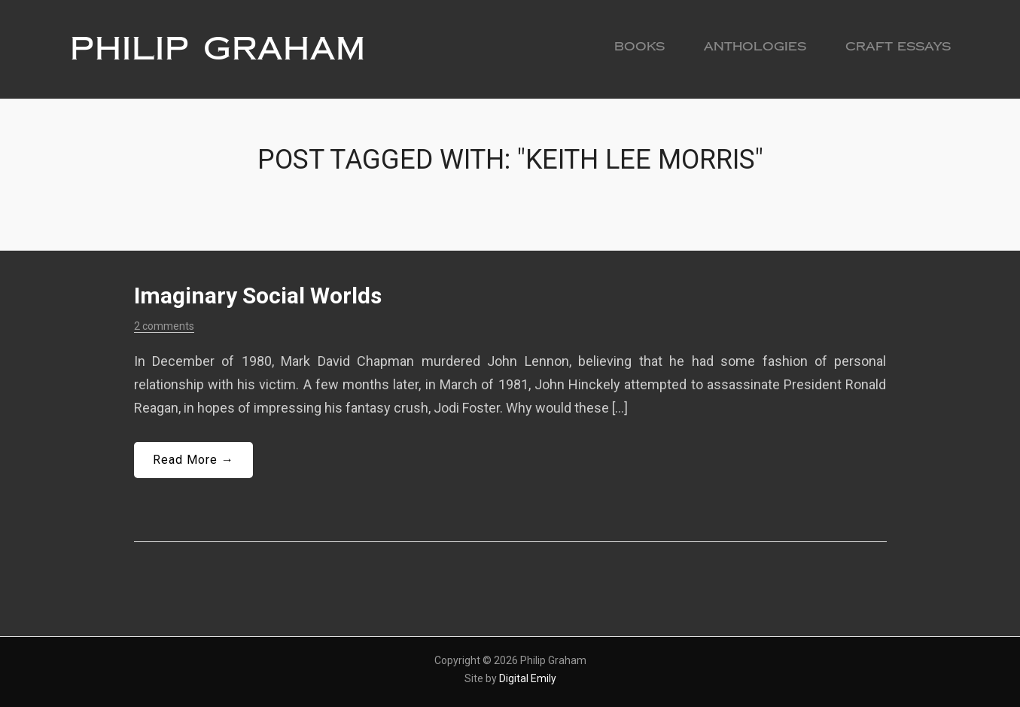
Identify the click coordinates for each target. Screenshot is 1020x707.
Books (639, 46)
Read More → (193, 460)
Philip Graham (218, 49)
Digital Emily (527, 678)
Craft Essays (898, 46)
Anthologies (755, 46)
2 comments (164, 326)
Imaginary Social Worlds (258, 295)
